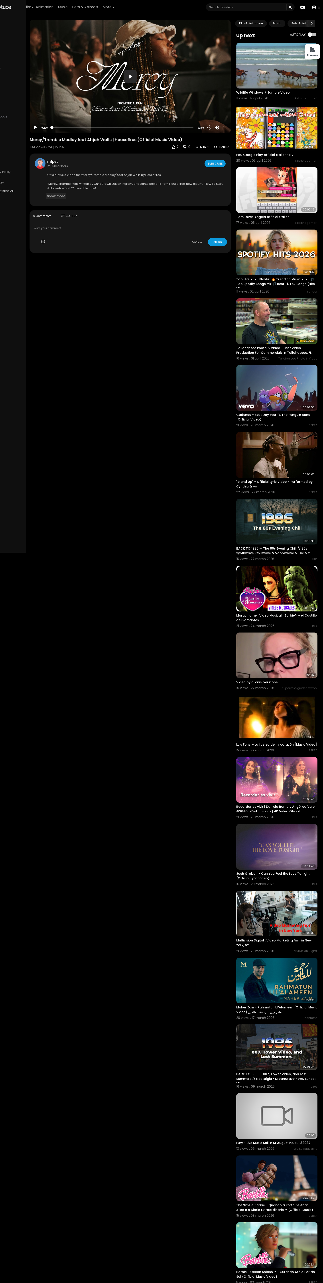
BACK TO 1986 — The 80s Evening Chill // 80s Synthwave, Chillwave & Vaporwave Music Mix (279, 507)
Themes (312, 52)
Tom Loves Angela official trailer (273, 199)
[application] (153, 69)
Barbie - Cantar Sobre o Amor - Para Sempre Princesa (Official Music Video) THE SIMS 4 (282, 1239)
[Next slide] (311, 23)
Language (32, 182)
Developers (14, 182)
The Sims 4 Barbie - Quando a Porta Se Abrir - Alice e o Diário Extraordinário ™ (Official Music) (278, 1116)
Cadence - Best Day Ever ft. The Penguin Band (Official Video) (279, 382)
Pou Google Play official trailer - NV (275, 142)
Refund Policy (15, 167)
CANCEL (208, 228)
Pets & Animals (130, 7)
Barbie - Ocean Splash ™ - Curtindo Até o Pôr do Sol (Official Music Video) (280, 1176)
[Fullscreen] (235, 113)
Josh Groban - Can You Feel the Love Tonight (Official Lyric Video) (277, 807)
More (153, 7)
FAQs (30, 167)
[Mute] (227, 113)
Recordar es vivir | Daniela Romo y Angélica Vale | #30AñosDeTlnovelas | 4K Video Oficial (282, 747)
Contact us (28, 177)
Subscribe (225, 149)
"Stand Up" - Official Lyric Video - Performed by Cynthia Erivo (273, 443)
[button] (314, 7)
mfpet (88, 147)
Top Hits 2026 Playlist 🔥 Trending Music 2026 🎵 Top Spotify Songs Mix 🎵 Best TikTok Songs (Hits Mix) (279, 260)
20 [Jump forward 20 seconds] (220, 113)
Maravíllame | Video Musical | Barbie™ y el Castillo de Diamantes (280, 567)
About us (12, 177)
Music (107, 7)
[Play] (71, 113)
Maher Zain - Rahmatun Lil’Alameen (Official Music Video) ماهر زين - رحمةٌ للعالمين (282, 929)
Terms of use (15, 172)
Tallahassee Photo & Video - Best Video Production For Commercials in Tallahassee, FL (279, 322)
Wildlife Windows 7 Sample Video (273, 86)
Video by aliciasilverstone (267, 625)
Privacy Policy (36, 172)
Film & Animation (83, 7)
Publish (228, 228)
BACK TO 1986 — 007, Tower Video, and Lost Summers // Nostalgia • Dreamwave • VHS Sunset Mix (282, 992)
